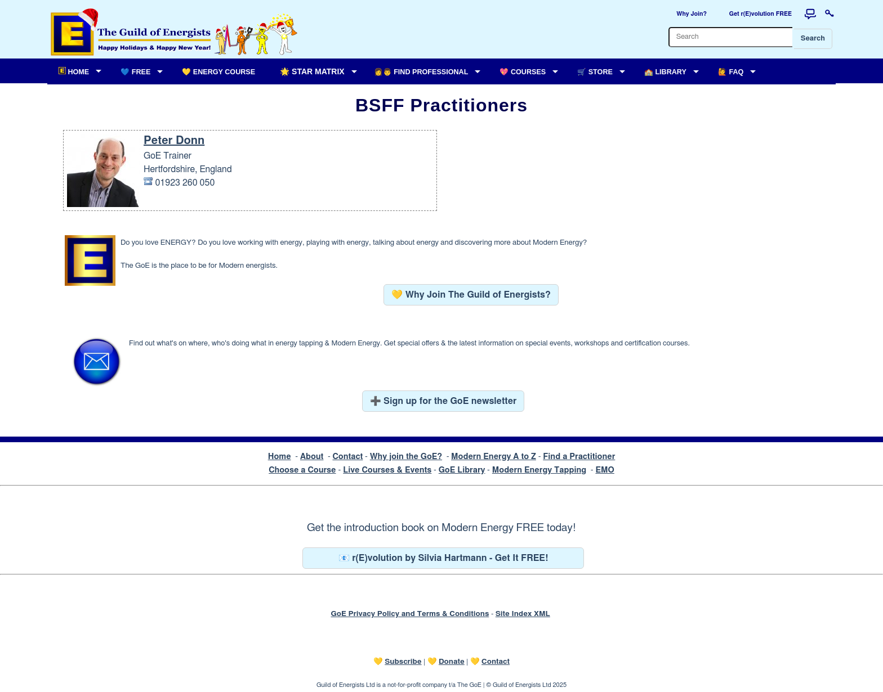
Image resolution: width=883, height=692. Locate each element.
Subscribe (403, 662)
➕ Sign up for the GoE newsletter (443, 401)
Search (813, 38)
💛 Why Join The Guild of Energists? (471, 294)
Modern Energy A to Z (493, 456)
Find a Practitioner (579, 456)
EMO (604, 470)
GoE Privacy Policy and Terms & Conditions (410, 614)
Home (279, 456)
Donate (452, 662)
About (312, 456)
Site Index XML (523, 614)
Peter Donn (174, 140)
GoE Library (462, 470)
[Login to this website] (829, 14)
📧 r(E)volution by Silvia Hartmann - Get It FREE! (443, 558)
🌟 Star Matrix (312, 71)
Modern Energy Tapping (539, 470)
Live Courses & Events (387, 470)
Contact (347, 456)
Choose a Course (302, 470)
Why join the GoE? (406, 456)
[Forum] (810, 14)
